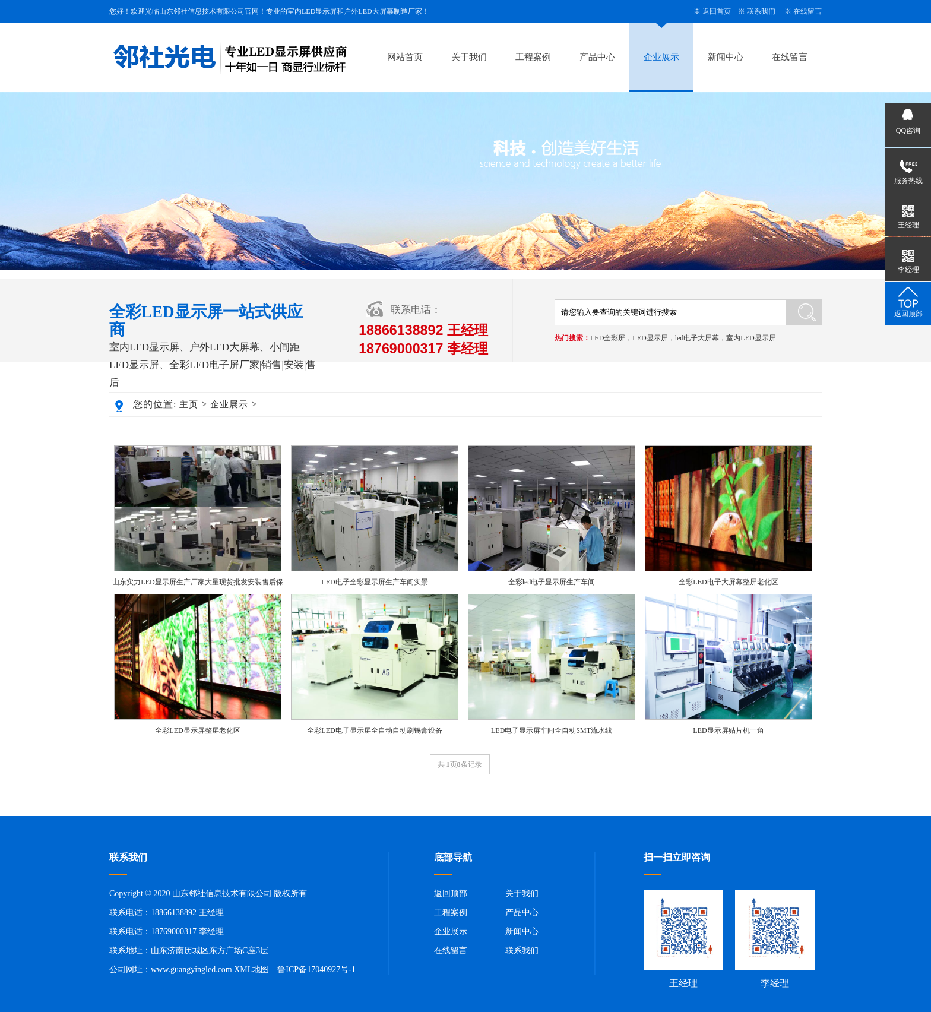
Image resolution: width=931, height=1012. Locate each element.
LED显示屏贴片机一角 (728, 730)
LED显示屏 (649, 338)
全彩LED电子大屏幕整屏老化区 (728, 582)
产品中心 (597, 57)
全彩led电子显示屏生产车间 (552, 582)
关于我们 (469, 57)
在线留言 (807, 11)
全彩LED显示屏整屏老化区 (197, 730)
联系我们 (761, 11)
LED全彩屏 (607, 338)
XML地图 (251, 969)
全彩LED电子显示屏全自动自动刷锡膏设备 (374, 730)
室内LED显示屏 (750, 338)
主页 (188, 404)
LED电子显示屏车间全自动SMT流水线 (551, 730)
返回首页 (716, 11)
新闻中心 (725, 57)
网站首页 (405, 57)
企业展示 (661, 57)
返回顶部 (450, 893)
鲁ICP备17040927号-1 (316, 969)
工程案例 (533, 57)
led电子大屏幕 (697, 338)
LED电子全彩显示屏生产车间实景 (374, 582)
